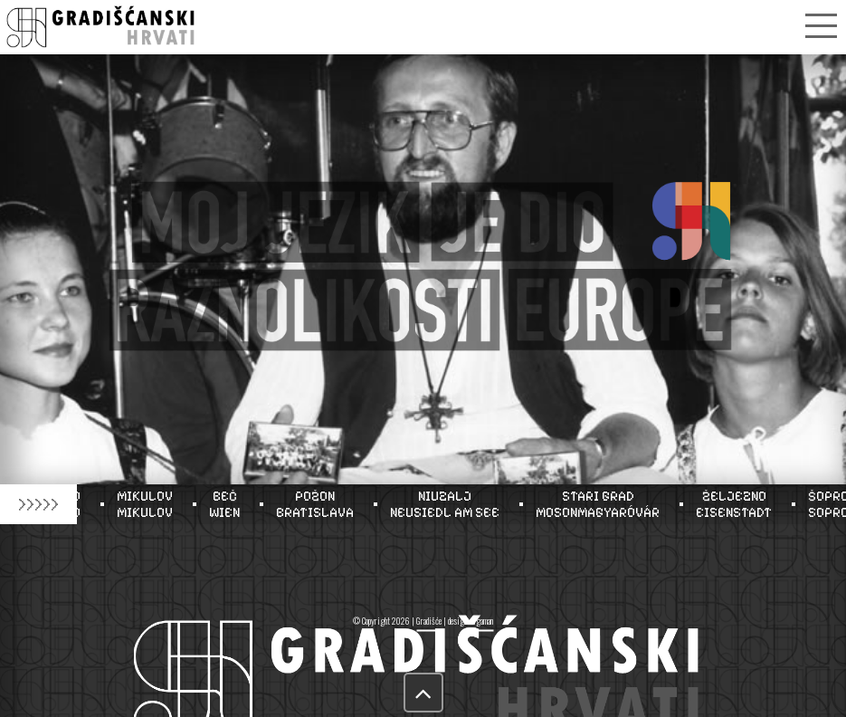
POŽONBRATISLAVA (319, 504)
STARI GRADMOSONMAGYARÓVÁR (602, 504)
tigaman (482, 620)
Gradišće (429, 620)
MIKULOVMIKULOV (149, 504)
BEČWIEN (229, 504)
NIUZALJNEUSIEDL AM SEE (449, 504)
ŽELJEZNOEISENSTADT (738, 504)
